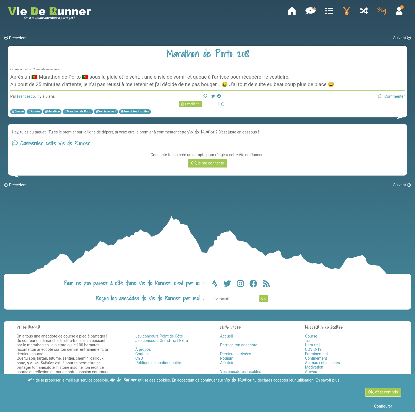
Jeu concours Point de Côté (159, 336)
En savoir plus (327, 380)
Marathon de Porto (60, 77)
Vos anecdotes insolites (240, 371)
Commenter (391, 96)
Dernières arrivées (235, 354)
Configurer (383, 406)
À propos (143, 349)
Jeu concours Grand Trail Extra (161, 340)
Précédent (15, 38)
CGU (139, 358)
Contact (142, 354)
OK (263, 298)
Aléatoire (227, 362)
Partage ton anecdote (238, 345)
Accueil (226, 336)
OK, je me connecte (207, 163)
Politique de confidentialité (158, 362)
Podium (226, 358)
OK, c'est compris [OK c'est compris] (383, 392)
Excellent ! (190, 104)
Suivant (402, 38)
